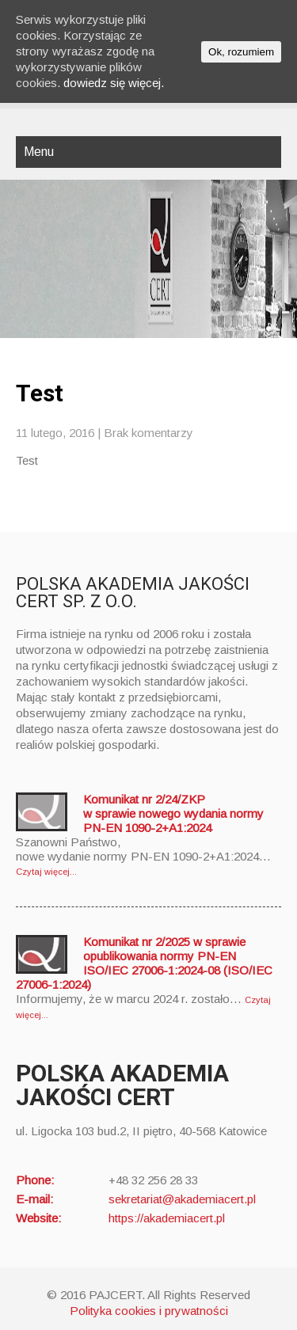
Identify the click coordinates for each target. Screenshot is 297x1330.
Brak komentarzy (148, 432)
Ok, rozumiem (241, 52)
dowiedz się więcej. (113, 82)
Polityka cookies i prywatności (149, 1310)
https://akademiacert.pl (167, 1218)
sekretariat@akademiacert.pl (182, 1199)
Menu (39, 151)
